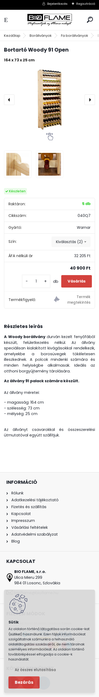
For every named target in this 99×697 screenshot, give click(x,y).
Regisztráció (85, 4)
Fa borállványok (74, 35)
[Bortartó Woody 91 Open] (49, 100)
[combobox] (71, 241)
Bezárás (24, 682)
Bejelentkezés (57, 4)
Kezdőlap (12, 35)
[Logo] (49, 20)
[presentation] (9, 99)
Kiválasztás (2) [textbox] (69, 241)
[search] (90, 20)
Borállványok (41, 35)
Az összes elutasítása (35, 669)
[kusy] (36, 281)
